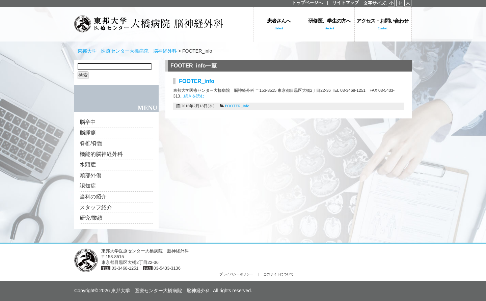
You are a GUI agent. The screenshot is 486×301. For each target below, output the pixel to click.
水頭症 (88, 164)
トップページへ (307, 2)
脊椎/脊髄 (91, 143)
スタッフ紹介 (96, 207)
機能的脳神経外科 (101, 154)
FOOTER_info (237, 106)
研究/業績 (91, 218)
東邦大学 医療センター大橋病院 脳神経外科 (127, 51)
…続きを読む (192, 96)
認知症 (88, 186)
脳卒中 (88, 122)
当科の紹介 (93, 196)
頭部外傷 (90, 175)
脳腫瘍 (88, 133)
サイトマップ (345, 2)
